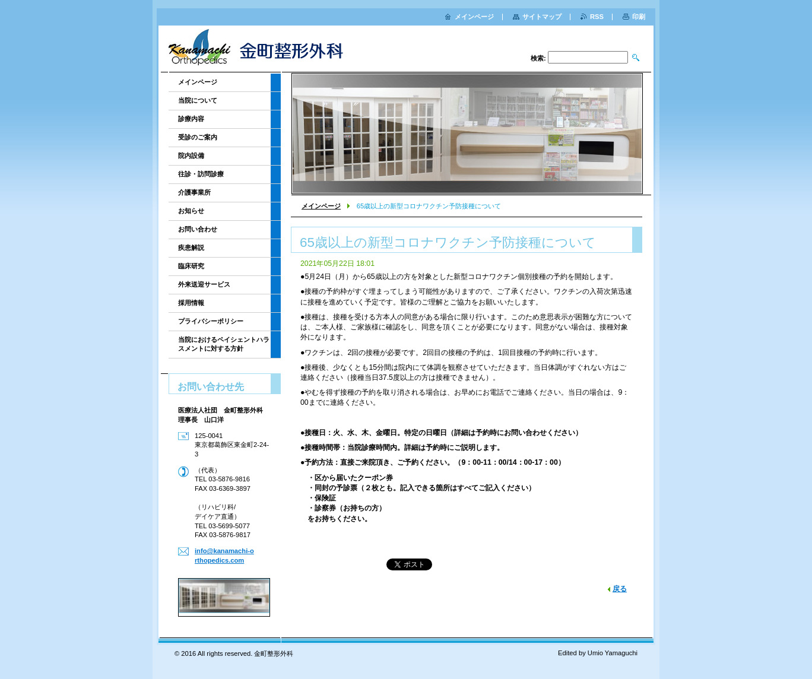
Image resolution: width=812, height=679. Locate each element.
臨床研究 (191, 265)
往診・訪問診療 (201, 173)
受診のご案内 (197, 137)
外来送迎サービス (204, 284)
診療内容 (191, 118)
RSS (597, 16)
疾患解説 (191, 247)
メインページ (321, 206)
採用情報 (191, 302)
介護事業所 (194, 192)
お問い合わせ (197, 229)
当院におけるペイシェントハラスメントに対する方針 (223, 344)
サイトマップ (542, 16)
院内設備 (191, 155)
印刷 (638, 16)
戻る (620, 589)
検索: (538, 58)
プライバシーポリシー (210, 321)
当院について (197, 100)
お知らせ (191, 210)
